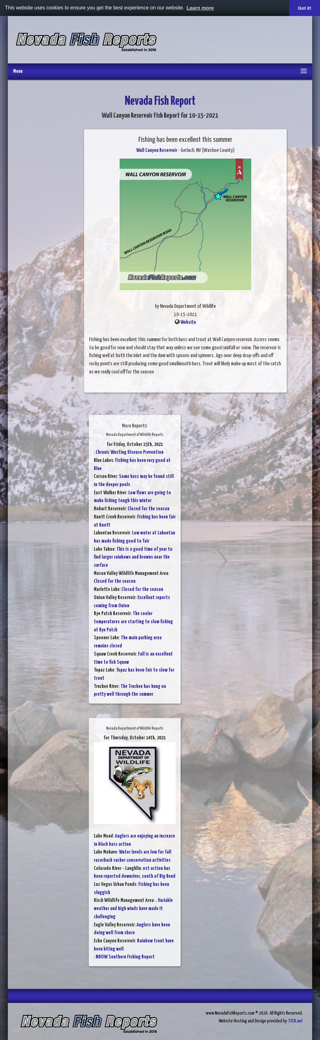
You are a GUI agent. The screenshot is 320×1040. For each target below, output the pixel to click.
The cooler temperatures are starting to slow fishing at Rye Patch (133, 621)
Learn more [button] (200, 8)
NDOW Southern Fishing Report (125, 957)
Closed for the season (148, 509)
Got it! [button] (304, 8)
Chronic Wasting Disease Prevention (129, 452)
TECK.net (295, 1021)
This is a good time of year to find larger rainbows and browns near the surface (133, 557)
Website (188, 322)
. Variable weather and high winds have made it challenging (133, 908)
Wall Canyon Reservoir (156, 150)
